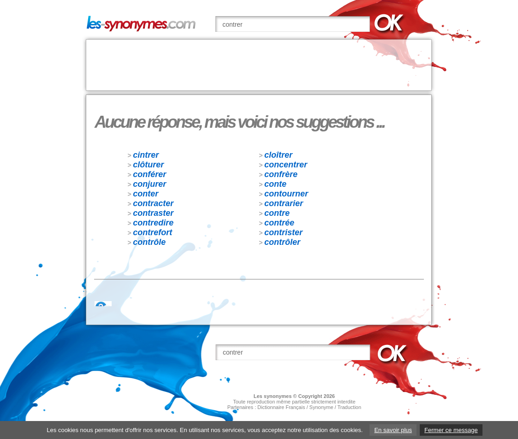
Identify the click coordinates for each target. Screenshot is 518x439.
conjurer (149, 184)
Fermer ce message (451, 430)
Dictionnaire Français (281, 407)
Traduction (350, 407)
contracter (153, 203)
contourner (286, 193)
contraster (153, 213)
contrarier (283, 203)
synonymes (278, 396)
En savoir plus (393, 430)
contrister (283, 232)
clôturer (148, 164)
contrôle (149, 242)
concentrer (285, 164)
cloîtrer (278, 155)
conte (275, 184)
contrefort (152, 232)
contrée (279, 222)
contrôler (282, 242)
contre (277, 213)
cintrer (146, 155)
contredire (153, 222)
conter (145, 193)
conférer (149, 174)
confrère (281, 174)
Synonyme (321, 407)
